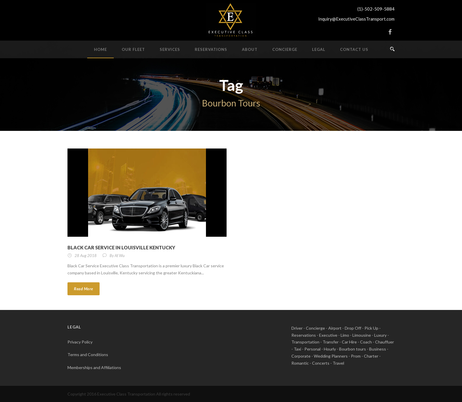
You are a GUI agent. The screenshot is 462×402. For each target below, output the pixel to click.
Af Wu (120, 255)
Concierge (284, 49)
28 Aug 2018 (86, 255)
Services (170, 49)
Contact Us (354, 49)
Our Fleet (133, 49)
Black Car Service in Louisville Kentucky (121, 247)
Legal (318, 49)
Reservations (211, 49)
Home (100, 49)
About (250, 49)
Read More (83, 288)
